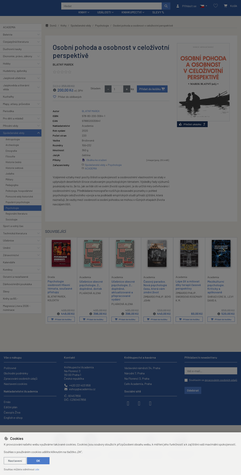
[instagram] (139, 403)
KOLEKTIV (53, 305)
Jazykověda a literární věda (16, 92)
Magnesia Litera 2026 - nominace (16, 313)
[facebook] (128, 403)
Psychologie (12, 213)
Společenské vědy (13, 138)
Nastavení (15, 460)
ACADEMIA (9, 32)
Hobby (7, 68)
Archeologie (12, 150)
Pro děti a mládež (13, 123)
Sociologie (11, 224)
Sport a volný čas (13, 231)
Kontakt (69, 357)
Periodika (8, 116)
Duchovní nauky (12, 54)
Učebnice (8, 245)
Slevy (6, 296)
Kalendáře (9, 267)
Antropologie (13, 144)
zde (37, 469)
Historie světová (14, 173)
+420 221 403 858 (77, 385)
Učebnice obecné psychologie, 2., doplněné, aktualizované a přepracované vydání (123, 295)
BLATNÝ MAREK (63, 69)
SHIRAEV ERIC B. (216, 301)
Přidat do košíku (152, 94)
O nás (7, 402)
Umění (6, 252)
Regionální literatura (16, 218)
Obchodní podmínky (16, 373)
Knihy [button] (83, 17)
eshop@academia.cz (79, 389)
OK (38, 460)
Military (9, 184)
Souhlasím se (213, 380)
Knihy (63, 30)
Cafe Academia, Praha (138, 383)
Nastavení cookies (15, 383)
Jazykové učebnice (14, 83)
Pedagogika (12, 190)
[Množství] (117, 94)
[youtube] (150, 403)
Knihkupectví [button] (132, 17)
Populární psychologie (18, 207)
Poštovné (10, 368)
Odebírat (193, 390)
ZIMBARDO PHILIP (153, 301)
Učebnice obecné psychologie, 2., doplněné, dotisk (91, 290)
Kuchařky (8, 101)
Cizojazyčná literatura (16, 46)
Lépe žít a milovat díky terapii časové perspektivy (188, 289)
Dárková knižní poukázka (17, 289)
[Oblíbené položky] (215, 8)
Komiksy (8, 274)
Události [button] (104, 17)
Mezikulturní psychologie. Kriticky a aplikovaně (215, 292)
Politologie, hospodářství (19, 195)
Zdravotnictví (11, 260)
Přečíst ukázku (192, 129)
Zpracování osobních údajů (20, 378)
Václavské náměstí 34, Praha (142, 368)
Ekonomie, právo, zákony (17, 61)
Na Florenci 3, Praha (136, 378)
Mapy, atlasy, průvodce (16, 109)
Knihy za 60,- (10, 303)
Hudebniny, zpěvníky (15, 75)
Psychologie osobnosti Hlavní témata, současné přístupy (60, 291)
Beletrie (7, 39)
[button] (203, 8)
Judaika (10, 178)
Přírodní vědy (10, 130)
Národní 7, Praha (134, 373)
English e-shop (13, 417)
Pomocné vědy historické (19, 201)
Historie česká (13, 167)
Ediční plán (10, 407)
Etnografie (11, 155)
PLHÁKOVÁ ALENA (90, 298)
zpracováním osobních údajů (221, 380)
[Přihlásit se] (186, 8)
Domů (50, 30)
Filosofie (10, 161)
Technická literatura (15, 238)
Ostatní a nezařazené (15, 281)
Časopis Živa (12, 412)
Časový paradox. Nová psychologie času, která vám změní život (155, 292)
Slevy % (158, 17)
